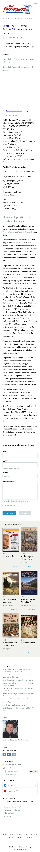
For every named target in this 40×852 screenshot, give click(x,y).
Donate (27, 837)
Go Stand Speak (28, 642)
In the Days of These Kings (27, 557)
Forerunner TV (13, 791)
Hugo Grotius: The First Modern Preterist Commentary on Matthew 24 (16, 671)
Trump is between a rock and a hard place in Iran (19, 699)
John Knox (7, 816)
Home (5, 834)
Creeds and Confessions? (12, 807)
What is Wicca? (9, 813)
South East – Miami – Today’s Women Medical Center (18, 29)
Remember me (10, 506)
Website (5, 472)
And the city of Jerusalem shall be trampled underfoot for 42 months (17, 676)
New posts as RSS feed (13, 765)
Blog (26, 834)
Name (5, 452)
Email (4, 461)
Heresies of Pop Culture (12, 810)
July (6, 37)
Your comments (8, 481)
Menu (12, 834)
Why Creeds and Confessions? (10, 644)
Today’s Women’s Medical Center (16, 232)
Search (18, 837)
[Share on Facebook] (9, 754)
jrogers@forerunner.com (20, 849)
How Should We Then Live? (28, 600)
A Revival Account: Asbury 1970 (11, 600)
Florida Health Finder (11, 115)
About (10, 837)
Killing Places (17, 37)
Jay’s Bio (33, 834)
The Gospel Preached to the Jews (14, 705)
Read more (13, 566)
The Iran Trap (7, 702)
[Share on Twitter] (4, 754)
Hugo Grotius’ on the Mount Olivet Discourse (18, 680)
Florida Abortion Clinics (14, 111)
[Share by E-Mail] (14, 754)
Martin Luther (9, 556)
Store (19, 834)
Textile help (8, 501)
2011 (10, 37)
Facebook (11, 785)
